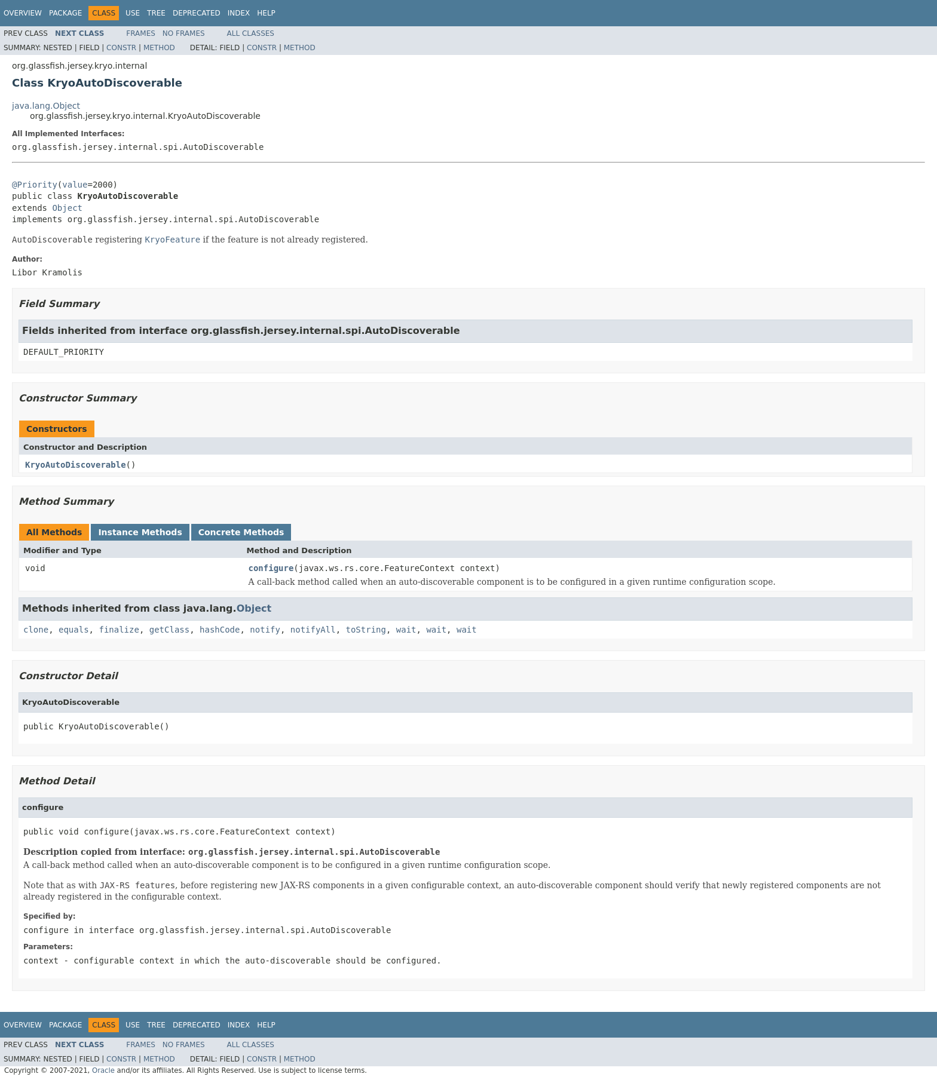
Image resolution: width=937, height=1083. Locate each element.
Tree (156, 13)
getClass (169, 629)
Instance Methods (140, 532)
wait (406, 629)
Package (65, 13)
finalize (119, 629)
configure (271, 568)
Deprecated (197, 13)
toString (366, 629)
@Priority (34, 184)
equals (74, 629)
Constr (121, 48)
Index (239, 13)
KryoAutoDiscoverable (75, 465)
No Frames (184, 33)
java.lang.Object (46, 106)
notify (265, 629)
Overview (23, 13)
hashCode (220, 629)
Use (132, 13)
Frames (140, 33)
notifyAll (313, 629)
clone (35, 629)
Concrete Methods (241, 532)
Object (67, 208)
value (74, 184)
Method (159, 48)
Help (266, 13)
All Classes (250, 33)
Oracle (103, 1070)
